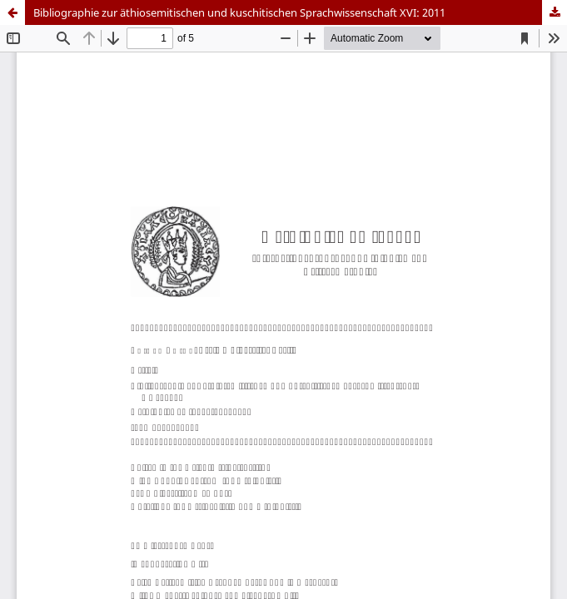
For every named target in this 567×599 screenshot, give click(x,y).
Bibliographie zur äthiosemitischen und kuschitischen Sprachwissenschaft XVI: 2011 (239, 12)
